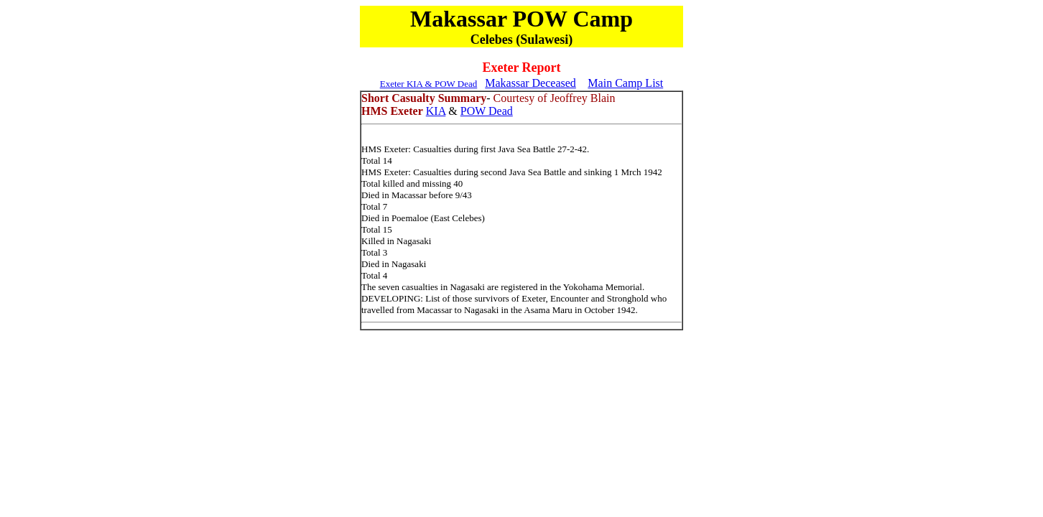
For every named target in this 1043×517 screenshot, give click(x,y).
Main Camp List (625, 83)
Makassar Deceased (530, 83)
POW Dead (486, 111)
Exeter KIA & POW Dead (429, 83)
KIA (436, 111)
